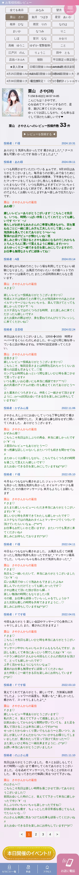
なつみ (40, 31)
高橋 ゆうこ (16, 45)
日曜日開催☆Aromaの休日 (40, 66)
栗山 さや (17, 17)
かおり (63, 38)
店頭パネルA (17, 59)
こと (63, 45)
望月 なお (63, 10)
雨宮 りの (40, 24)
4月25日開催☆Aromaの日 (17, 73)
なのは (63, 24)
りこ (63, 31)
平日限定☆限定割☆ (63, 59)
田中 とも (63, 52)
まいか (17, 31)
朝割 (40, 59)
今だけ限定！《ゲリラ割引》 (40, 81)
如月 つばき (40, 17)
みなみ (40, 10)
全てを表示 (17, 10)
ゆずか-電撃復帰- (40, 45)
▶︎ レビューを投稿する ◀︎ (39, 134)
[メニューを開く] (70, 9)
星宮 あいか (63, 17)
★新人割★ (17, 66)
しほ (16, 38)
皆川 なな (40, 38)
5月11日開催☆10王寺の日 (40, 73)
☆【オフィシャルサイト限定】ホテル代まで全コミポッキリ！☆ (63, 81)
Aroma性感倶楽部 (63, 66)
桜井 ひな (17, 24)
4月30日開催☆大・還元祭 (17, 81)
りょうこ (40, 52)
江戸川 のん (16, 52)
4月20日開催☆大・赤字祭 (63, 73)
